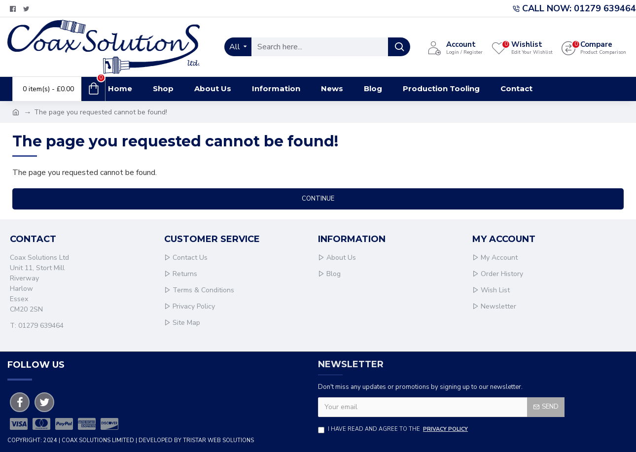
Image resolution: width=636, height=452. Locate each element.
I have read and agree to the (393, 429)
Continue (318, 198)
